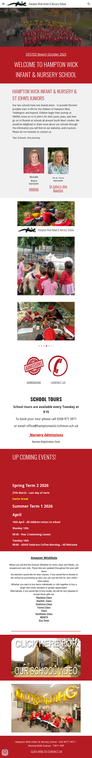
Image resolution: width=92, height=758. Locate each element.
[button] (3, 4)
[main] (46, 54)
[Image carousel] (46, 324)
